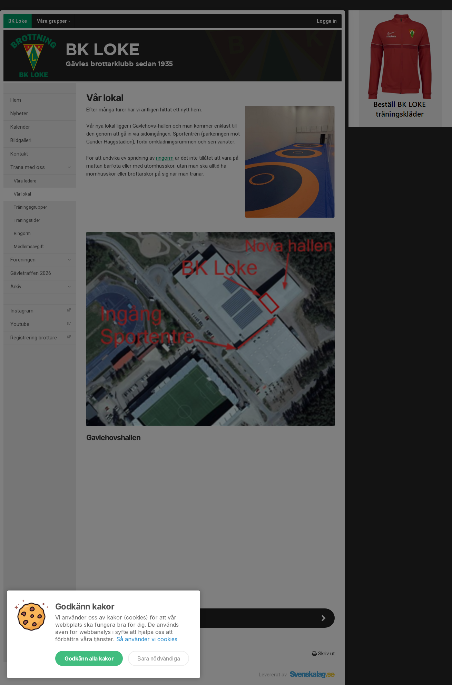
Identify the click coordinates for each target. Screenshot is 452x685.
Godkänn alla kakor (89, 658)
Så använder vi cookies (146, 639)
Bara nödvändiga (158, 658)
